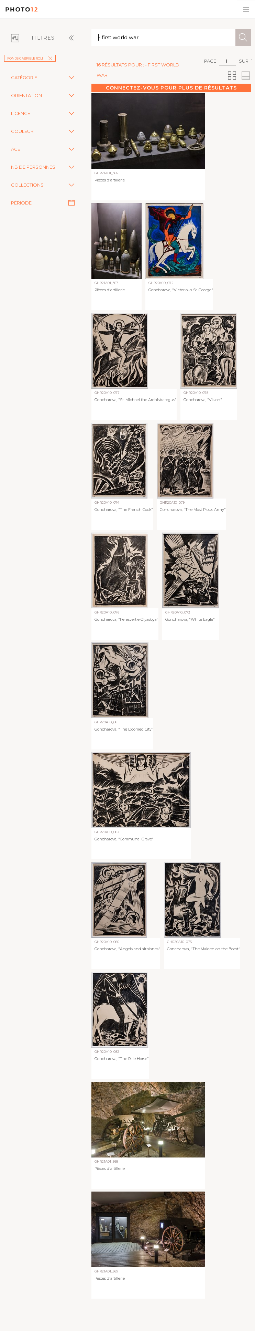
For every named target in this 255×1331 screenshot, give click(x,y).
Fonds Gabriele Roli (30, 58)
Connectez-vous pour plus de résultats (171, 88)
